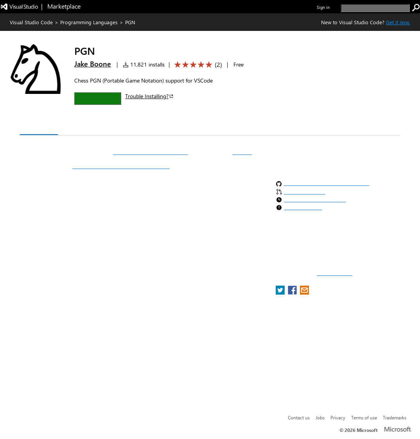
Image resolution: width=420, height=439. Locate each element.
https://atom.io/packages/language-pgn (121, 166)
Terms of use (364, 417)
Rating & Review (171, 127)
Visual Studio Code (31, 22)
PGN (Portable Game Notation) (150, 152)
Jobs (320, 417)
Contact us (299, 417)
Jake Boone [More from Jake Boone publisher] (92, 63)
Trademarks (394, 417)
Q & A (128, 127)
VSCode (242, 152)
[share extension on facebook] (293, 292)
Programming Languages (89, 22)
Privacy (337, 417)
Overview (39, 127)
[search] (375, 8)
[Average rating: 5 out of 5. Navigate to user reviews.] (197, 64)
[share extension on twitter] (281, 292)
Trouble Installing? (149, 96)
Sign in (323, 7)
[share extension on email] (304, 292)
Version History (86, 127)
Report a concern (334, 273)
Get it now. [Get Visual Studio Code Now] (398, 22)
